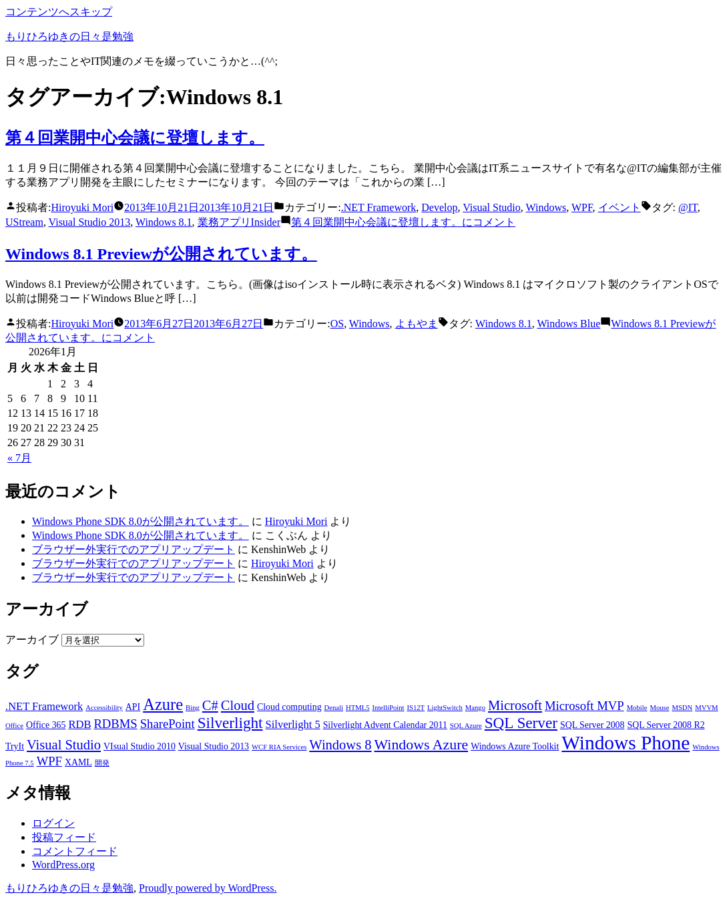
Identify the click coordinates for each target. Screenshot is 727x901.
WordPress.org (63, 864)
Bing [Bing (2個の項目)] (193, 707)
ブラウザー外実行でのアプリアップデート (133, 549)
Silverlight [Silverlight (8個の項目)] (230, 722)
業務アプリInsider (239, 222)
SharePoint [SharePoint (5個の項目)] (167, 724)
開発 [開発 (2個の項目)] (102, 763)
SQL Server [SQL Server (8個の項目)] (521, 722)
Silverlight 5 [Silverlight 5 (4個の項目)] (293, 724)
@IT (688, 207)
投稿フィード (64, 837)
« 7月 (19, 458)
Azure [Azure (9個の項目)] (163, 704)
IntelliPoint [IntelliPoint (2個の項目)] (389, 707)
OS (337, 323)
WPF (582, 207)
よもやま (416, 323)
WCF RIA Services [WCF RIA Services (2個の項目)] (279, 747)
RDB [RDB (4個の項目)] (79, 724)
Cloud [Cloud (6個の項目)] (237, 705)
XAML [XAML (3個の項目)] (78, 762)
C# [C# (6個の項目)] (210, 705)
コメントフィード (74, 851)
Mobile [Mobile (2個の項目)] (637, 707)
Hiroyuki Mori (82, 207)
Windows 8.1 (164, 222)
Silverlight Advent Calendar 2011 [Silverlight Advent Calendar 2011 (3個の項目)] (385, 725)
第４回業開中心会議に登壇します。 (134, 137)
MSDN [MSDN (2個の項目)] (682, 707)
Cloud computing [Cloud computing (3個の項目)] (289, 707)
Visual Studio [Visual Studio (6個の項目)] (64, 744)
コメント (403, 222)
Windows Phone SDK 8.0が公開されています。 (140, 521)
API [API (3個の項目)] (133, 707)
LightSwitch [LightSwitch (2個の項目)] (445, 707)
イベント (619, 207)
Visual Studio (492, 207)
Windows (546, 207)
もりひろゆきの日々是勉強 (69, 36)
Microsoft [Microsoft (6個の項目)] (515, 705)
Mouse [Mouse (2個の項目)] (659, 707)
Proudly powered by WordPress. (207, 888)
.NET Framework (379, 207)
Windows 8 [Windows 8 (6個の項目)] (340, 744)
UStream (24, 222)
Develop (439, 207)
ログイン (53, 823)
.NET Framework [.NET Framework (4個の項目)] (44, 706)
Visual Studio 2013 (90, 222)
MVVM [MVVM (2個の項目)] (706, 707)
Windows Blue (568, 323)
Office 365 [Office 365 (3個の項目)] (45, 725)
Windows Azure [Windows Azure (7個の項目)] (422, 745)
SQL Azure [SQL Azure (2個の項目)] (466, 725)
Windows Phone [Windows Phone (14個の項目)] (625, 742)
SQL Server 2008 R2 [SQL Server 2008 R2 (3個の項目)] (665, 725)
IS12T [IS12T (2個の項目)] (416, 707)
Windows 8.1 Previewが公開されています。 (161, 253)
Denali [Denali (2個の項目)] (333, 707)
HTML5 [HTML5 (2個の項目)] (358, 707)
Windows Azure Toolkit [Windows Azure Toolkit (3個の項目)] (515, 746)
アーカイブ (32, 639)
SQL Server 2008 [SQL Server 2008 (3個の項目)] (592, 725)
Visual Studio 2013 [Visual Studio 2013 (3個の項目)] (213, 746)
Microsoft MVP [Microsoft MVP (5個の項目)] (584, 706)
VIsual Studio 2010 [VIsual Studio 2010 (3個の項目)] (139, 746)
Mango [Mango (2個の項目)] (475, 707)
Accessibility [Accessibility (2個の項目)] (104, 707)
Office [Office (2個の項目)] (14, 725)
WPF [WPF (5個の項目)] (49, 761)
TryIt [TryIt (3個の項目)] (14, 746)
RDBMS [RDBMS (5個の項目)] (115, 724)
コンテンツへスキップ (58, 11)
